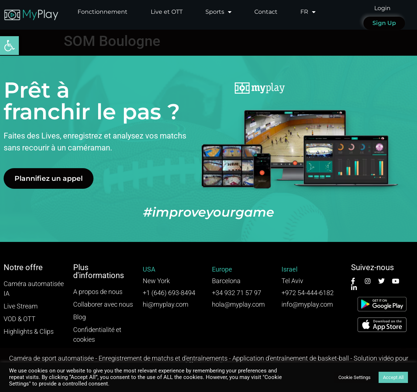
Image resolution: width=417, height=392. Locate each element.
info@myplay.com (307, 304)
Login (382, 8)
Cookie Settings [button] (354, 377)
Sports (218, 11)
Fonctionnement (103, 11)
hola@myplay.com (238, 304)
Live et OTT (167, 11)
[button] (9, 45)
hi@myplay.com (165, 304)
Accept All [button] (393, 377)
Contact (266, 11)
